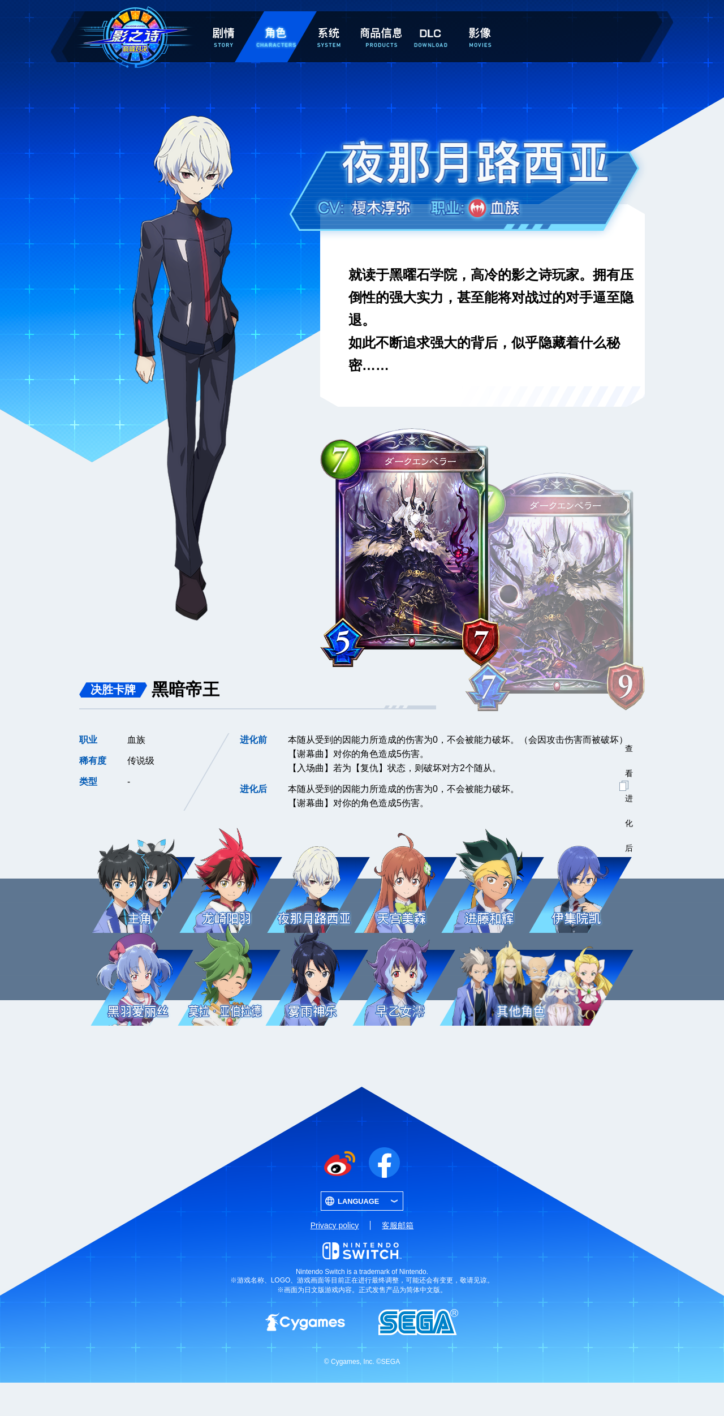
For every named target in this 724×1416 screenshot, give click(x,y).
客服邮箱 (397, 1258)
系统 (328, 18)
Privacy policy (335, 1258)
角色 (276, 18)
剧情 (223, 18)
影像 (479, 18)
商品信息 (381, 18)
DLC (430, 20)
